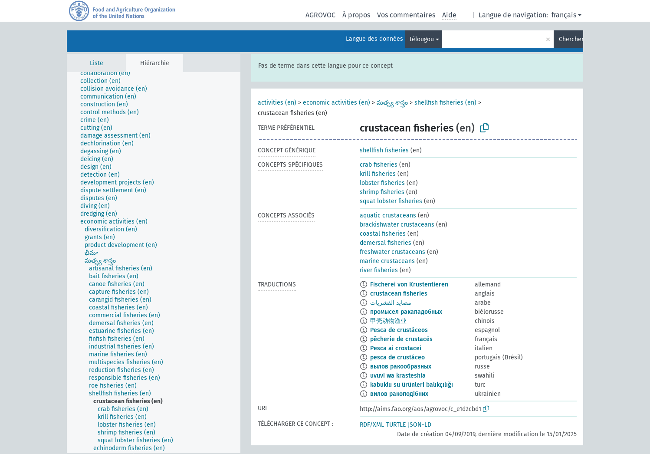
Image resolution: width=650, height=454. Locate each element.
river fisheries (379, 270)
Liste (96, 63)
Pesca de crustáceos (399, 330)
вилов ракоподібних (399, 394)
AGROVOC (320, 15)
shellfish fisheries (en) (445, 102)
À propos (356, 15)
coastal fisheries (383, 233)
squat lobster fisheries (391, 201)
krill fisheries (378, 174)
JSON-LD (419, 424)
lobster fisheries (382, 183)
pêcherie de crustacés (401, 339)
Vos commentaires (406, 15)
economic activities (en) (336, 102)
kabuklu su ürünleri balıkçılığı (411, 384)
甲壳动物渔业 (388, 321)
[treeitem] (109, 73)
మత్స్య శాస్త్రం (392, 102)
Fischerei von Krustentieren (409, 284)
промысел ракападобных (406, 312)
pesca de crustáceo (397, 357)
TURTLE (396, 424)
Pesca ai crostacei (395, 348)
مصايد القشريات (390, 302)
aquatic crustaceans (388, 215)
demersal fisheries (385, 243)
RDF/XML (372, 424)
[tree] (153, 262)
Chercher (571, 39)
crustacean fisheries (398, 293)
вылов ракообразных (400, 366)
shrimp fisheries (382, 192)
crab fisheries (378, 164)
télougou (422, 39)
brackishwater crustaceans (397, 224)
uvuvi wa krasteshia (398, 375)
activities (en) (277, 102)
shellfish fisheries (384, 150)
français (564, 15)
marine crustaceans (387, 261)
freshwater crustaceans (392, 252)
